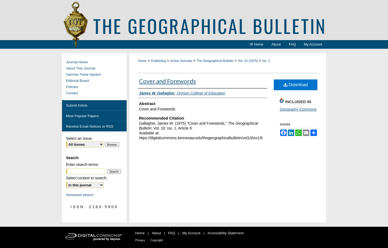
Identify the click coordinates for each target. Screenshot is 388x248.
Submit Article (76, 105)
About (156, 233)
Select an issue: (79, 138)
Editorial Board (77, 81)
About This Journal (80, 68)
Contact (72, 93)
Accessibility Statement (225, 233)
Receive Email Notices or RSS (89, 126)
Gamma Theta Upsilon (83, 74)
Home (142, 61)
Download (295, 84)
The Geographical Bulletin (215, 61)
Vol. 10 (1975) (248, 61)
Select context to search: (86, 178)
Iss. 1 (266, 61)
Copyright (156, 240)
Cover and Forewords (167, 81)
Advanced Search (80, 195)
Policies (72, 87)
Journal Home (77, 62)
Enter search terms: (82, 164)
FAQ (171, 233)
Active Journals (181, 61)
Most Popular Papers (82, 116)
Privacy (140, 240)
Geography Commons (298, 109)
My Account (191, 233)
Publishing (158, 61)
